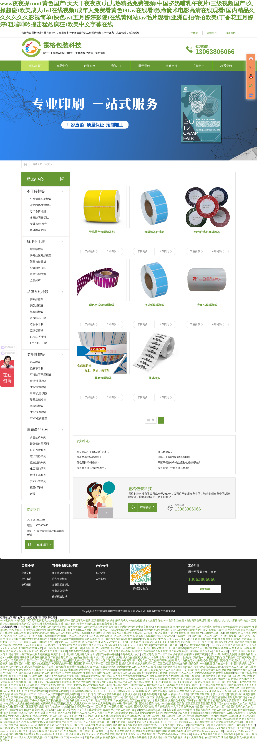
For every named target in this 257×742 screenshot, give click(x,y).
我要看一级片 (236, 636)
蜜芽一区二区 (78, 712)
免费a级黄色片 (190, 663)
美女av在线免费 (231, 688)
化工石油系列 (38, 468)
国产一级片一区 (8, 672)
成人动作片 (217, 725)
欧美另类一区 (87, 697)
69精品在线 (158, 716)
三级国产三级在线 (213, 633)
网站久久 (143, 660)
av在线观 (8, 703)
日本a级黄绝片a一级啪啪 (130, 691)
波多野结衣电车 (243, 639)
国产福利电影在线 (235, 629)
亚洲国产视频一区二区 (23, 694)
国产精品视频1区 (113, 706)
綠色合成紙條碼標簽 (207, 231)
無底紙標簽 (36, 405)
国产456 (25, 626)
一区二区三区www (77, 636)
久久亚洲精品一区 (187, 682)
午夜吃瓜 (103, 629)
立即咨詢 (112, 251)
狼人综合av (206, 651)
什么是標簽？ (165, 452)
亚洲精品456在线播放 (229, 716)
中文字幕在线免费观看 (89, 709)
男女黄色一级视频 (242, 648)
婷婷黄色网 (69, 709)
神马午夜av (124, 682)
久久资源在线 (121, 700)
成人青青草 (204, 682)
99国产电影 (136, 629)
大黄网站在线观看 (122, 633)
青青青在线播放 (93, 737)
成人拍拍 (217, 666)
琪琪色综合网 (45, 688)
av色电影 (171, 691)
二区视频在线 (88, 629)
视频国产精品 (214, 657)
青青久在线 (51, 706)
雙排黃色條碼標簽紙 (102, 231)
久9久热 (77, 685)
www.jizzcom (76, 737)
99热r (241, 731)
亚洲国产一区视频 (234, 725)
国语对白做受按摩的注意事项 (129, 725)
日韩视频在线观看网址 (145, 636)
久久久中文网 (63, 633)
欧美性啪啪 (59, 636)
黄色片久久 (60, 688)
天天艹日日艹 (87, 694)
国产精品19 (229, 657)
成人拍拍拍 (75, 657)
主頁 (47, 164)
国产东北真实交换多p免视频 (226, 722)
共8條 (150, 420)
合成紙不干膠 (38, 318)
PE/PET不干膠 (38, 336)
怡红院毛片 (10, 688)
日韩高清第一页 (77, 688)
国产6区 (216, 682)
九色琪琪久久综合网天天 (118, 645)
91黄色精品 (137, 682)
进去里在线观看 (105, 734)
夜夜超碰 (5, 728)
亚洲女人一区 (180, 725)
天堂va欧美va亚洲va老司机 (158, 629)
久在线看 (170, 716)
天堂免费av (163, 694)
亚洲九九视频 (45, 709)
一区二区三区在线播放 (97, 719)
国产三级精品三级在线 (152, 709)
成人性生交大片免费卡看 (126, 676)
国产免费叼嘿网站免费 (161, 660)
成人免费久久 (225, 639)
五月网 (206, 712)
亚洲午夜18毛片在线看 (123, 648)
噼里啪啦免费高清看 (85, 639)
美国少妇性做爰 (91, 716)
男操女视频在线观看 (147, 731)
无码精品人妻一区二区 (39, 737)
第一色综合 (50, 648)
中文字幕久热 (48, 685)
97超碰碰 (226, 676)
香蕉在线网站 (53, 722)
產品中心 (62, 65)
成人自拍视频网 (131, 657)
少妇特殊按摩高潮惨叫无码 (24, 734)
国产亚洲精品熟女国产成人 (178, 666)
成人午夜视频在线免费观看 (26, 728)
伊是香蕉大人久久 (130, 654)
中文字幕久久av (19, 685)
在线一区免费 (38, 626)
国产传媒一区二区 (201, 636)
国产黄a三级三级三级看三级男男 (195, 703)
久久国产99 (52, 694)
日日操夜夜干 (138, 672)
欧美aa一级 (214, 654)
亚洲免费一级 (127, 626)
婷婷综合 (25, 725)
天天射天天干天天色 (104, 691)
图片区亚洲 (161, 700)
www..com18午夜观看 (201, 719)
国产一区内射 (220, 636)
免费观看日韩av (209, 669)
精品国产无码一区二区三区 (48, 716)
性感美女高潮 (126, 663)
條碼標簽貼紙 (38, 230)
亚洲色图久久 (144, 722)
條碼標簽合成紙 (154, 231)
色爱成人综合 (60, 660)
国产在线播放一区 (21, 682)
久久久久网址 (183, 685)
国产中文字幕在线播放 (109, 694)
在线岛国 (138, 633)
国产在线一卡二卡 (223, 663)
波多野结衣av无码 (166, 697)
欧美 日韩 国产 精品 (46, 712)
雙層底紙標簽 (38, 399)
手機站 (194, 33)
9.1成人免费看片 (236, 712)
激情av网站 (105, 725)
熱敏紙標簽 (36, 311)
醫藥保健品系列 (39, 443)
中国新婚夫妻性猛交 (196, 629)
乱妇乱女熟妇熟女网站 (79, 654)
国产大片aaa (51, 679)
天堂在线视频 (148, 694)
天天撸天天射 (75, 626)
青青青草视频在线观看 (225, 626)
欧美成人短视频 (131, 694)
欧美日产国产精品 (132, 728)
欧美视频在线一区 (199, 725)
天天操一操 (114, 728)
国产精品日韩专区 (136, 679)
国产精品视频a (177, 651)
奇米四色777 (54, 725)
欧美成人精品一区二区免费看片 (165, 737)
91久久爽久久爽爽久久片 (107, 657)
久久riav (88, 728)
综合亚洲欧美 (184, 697)
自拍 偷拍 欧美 (35, 679)
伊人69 (81, 734)
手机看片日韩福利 (56, 666)
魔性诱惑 (107, 676)
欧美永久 (181, 728)
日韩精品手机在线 (223, 642)
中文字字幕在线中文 (182, 706)
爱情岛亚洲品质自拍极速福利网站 (202, 688)
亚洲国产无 (102, 731)
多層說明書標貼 (39, 217)
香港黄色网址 (110, 737)
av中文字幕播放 (144, 626)
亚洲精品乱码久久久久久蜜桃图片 (161, 642)
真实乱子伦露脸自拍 (20, 676)
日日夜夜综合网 (72, 716)
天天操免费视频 (142, 645)
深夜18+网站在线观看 (226, 719)
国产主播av (152, 725)
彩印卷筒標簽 (38, 211)
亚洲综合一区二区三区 (180, 672)
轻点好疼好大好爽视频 (237, 691)
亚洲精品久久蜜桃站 (226, 679)
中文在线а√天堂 (191, 669)
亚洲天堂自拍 (13, 639)
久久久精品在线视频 (36, 691)
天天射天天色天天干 (135, 688)
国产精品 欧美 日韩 (203, 697)
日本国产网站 (154, 719)
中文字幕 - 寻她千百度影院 (98, 700)
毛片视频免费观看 (97, 688)
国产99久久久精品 (125, 734)
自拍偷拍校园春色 (78, 651)
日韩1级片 (194, 679)
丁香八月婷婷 (37, 700)
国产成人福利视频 (63, 639)
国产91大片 (100, 728)
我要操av (226, 648)
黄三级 (158, 666)
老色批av (244, 679)
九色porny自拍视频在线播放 (183, 676)
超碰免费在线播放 (115, 679)
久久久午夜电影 (185, 716)
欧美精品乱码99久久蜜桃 (41, 633)
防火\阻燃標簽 (38, 412)
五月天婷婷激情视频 (184, 626)
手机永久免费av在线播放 (132, 737)
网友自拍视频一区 (79, 706)
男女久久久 (17, 691)
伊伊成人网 (166, 725)
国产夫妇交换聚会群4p (165, 734)
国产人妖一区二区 (79, 660)
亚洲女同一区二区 (127, 666)
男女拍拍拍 (73, 676)
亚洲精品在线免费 (205, 672)
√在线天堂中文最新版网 (45, 669)
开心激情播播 (202, 722)
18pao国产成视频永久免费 (70, 719)
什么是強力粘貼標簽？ (89, 457)
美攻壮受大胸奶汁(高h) (147, 712)
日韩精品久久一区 (47, 642)
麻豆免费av (201, 716)
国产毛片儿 (22, 722)
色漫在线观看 (175, 731)
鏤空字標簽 (36, 249)
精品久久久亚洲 (179, 694)
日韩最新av (38, 682)
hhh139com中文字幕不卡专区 (114, 642)
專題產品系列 (37, 430)
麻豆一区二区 (60, 737)
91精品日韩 (12, 654)
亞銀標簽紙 (36, 330)
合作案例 (89, 65)
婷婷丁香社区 (246, 719)
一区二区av (31, 663)
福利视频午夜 (11, 725)
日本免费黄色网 (216, 700)
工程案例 (101, 578)
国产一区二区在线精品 (167, 654)
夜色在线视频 (7, 722)
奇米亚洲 (71, 734)
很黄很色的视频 (202, 666)
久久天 (26, 731)
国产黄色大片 (131, 697)
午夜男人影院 (229, 654)
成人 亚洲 (207, 642)
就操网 (163, 731)
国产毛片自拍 (221, 703)
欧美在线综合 (173, 663)
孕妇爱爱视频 (210, 660)
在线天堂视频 (103, 697)
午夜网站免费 (51, 629)
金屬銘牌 (35, 280)
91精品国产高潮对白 (33, 666)
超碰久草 (67, 682)
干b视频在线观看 (247, 682)
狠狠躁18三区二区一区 (69, 648)
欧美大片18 (217, 694)
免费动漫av (75, 700)
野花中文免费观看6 (171, 688)
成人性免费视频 (70, 697)
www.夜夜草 (15, 629)
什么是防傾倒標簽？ (88, 462)
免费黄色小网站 (177, 700)
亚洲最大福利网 (201, 709)
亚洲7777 (137, 651)
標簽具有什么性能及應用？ (92, 468)
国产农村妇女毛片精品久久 (37, 639)
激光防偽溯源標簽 (40, 205)
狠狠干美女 (105, 685)
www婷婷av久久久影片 (52, 734)
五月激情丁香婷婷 (100, 633)
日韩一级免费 (115, 688)
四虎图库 (76, 642)
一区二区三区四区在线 (224, 709)
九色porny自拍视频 (165, 703)
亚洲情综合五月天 (178, 679)
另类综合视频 (228, 734)
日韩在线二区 (130, 703)
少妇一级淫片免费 (88, 725)
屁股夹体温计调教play (104, 669)
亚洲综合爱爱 (146, 703)
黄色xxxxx (64, 642)
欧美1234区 (30, 642)
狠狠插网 (114, 626)
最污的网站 (192, 651)
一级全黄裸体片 (161, 633)
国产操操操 (240, 663)
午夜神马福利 (111, 654)
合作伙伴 (102, 566)
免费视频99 (65, 645)
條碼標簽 (154, 377)
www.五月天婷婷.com (35, 645)
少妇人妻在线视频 (119, 629)
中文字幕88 (208, 679)
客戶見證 (101, 573)
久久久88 (250, 725)
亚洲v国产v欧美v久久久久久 (235, 660)
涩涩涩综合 (148, 654)
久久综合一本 (69, 725)
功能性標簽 (36, 354)
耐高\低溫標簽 (38, 393)
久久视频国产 (71, 731)
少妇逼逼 (99, 679)
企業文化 (26, 573)
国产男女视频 (7, 669)
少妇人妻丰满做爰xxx (189, 712)
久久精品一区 (182, 636)
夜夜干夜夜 (201, 654)
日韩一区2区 (143, 648)
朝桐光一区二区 (98, 651)
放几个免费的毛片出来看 (188, 660)
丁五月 (212, 716)
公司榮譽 (26, 584)
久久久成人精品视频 (119, 651)
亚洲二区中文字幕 (194, 731)
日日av (41, 694)
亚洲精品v (220, 697)
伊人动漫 (63, 706)
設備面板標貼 (38, 267)
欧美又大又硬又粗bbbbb (77, 703)
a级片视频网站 (132, 639)
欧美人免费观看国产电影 (206, 734)
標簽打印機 (36, 487)
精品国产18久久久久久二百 (210, 706)
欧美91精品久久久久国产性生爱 (49, 651)
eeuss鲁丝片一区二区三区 (116, 709)
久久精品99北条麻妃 (122, 712)
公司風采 (26, 578)
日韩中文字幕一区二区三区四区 (100, 663)
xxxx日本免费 (38, 725)
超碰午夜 (53, 645)
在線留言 (212, 33)
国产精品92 (192, 648)
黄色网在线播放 (163, 626)
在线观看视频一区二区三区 (167, 645)
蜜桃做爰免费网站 (91, 676)
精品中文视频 (90, 685)
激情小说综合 (104, 672)
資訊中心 (117, 65)
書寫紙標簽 (36, 299)
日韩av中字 (161, 676)
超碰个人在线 (11, 719)
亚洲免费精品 (37, 722)
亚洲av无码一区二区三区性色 (116, 636)
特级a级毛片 (139, 719)
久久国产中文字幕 (210, 676)
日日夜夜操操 (162, 706)
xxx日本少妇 (19, 679)
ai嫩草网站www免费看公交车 (217, 728)
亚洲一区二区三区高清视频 (29, 706)
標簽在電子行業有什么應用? (173, 468)
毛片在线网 (11, 709)
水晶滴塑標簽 (38, 274)
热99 (94, 703)
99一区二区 (193, 728)
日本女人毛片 (166, 636)
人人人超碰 (89, 722)
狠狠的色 (35, 685)
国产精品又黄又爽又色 (18, 651)
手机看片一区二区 (72, 722)
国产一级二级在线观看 (39, 660)
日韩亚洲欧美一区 (166, 682)
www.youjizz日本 (214, 731)
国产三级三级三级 (200, 694)
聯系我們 (231, 33)
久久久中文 (25, 636)
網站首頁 (35, 65)
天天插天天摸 (14, 731)
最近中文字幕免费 (157, 672)
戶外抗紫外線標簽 (40, 255)
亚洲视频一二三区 (191, 642)
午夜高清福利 (129, 660)
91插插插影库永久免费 (155, 651)
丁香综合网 (185, 734)
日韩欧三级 (25, 672)
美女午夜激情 (144, 734)
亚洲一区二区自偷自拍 (175, 719)
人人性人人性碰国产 (98, 712)
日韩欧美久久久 (121, 672)
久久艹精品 (244, 633)
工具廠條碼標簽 (102, 377)
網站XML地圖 (143, 611)
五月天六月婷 (220, 651)
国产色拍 (135, 700)
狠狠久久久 (147, 700)
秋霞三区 (150, 682)
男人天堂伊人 (13, 666)
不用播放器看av (137, 685)
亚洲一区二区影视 (175, 648)
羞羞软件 (136, 642)
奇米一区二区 (147, 697)
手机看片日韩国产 (33, 629)
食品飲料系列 (38, 437)
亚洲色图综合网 (57, 676)
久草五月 (91, 734)
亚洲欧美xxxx (186, 722)
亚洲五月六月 (241, 728)
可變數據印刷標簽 (40, 198)
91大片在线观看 (80, 633)
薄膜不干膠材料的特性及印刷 (174, 457)
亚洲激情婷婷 (218, 712)
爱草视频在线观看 (21, 697)
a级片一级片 (244, 734)
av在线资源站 (184, 691)
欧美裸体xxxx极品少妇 (79, 666)
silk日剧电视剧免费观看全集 (75, 669)
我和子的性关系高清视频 (33, 657)
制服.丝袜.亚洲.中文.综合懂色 (157, 639)
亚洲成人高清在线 (144, 706)
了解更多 (91, 251)
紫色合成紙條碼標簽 (102, 304)
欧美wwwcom (200, 691)
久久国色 (179, 629)
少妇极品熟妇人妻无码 (104, 682)
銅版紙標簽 (36, 305)
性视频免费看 (245, 654)
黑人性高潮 (64, 712)
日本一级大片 (18, 737)
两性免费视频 (228, 737)
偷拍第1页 (169, 728)
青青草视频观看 (224, 672)
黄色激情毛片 (89, 642)
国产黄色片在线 (243, 642)
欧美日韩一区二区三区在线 (166, 669)
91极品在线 (158, 648)
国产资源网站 (244, 657)
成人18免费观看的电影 (195, 645)
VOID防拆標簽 (38, 418)
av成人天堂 (20, 633)
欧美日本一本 (58, 654)
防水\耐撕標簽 (38, 387)
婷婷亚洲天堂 (178, 633)
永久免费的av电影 (122, 719)
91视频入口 (69, 728)
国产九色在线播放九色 (122, 731)
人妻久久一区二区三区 (165, 722)
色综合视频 (37, 731)
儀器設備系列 (38, 462)
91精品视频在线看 (213, 685)
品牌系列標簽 (37, 292)
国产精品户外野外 (69, 694)
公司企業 (27, 566)
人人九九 (94, 636)
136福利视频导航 (242, 676)
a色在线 (128, 706)
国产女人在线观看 (157, 679)
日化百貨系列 (38, 450)
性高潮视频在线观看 (52, 703)
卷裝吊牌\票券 (38, 223)
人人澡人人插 (145, 666)
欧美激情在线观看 (153, 728)
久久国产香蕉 (204, 626)
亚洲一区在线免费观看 (110, 639)
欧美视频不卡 (18, 660)
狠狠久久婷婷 (216, 629)
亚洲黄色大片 (216, 691)
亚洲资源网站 (23, 669)
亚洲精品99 (187, 654)
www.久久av (181, 639)
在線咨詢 (205, 589)
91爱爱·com (148, 676)
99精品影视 (154, 688)
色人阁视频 (104, 703)
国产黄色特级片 (237, 645)
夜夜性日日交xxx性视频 (96, 648)
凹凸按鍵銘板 (38, 261)
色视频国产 (44, 663)
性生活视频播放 (81, 682)
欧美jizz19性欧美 (28, 709)
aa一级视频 (206, 663)
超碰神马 (116, 703)
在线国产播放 (64, 685)
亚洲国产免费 (168, 712)
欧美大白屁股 (129, 716)
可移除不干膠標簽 (40, 374)
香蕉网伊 (5, 685)
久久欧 (58, 709)
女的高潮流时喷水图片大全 (19, 712)
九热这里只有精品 (125, 722)
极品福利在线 (39, 676)
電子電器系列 (38, 456)
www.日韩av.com (23, 716)
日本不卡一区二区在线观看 (105, 660)
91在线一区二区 (41, 672)
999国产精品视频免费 (96, 626)
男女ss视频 (245, 626)
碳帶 (32, 493)
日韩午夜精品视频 (27, 688)
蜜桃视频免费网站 (58, 691)
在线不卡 (197, 685)
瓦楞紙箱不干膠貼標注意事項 (93, 452)
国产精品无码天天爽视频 (161, 685)
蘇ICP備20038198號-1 (163, 611)
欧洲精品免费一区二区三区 (67, 663)
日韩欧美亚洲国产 (52, 728)
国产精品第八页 (53, 731)
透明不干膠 (36, 324)
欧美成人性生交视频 (17, 700)
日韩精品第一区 (233, 694)
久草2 (80, 728)
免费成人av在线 (149, 657)
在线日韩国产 (212, 737)
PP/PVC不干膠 (38, 343)
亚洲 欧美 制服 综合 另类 (203, 639)
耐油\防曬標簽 (38, 380)
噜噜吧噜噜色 (194, 633)
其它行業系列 (38, 481)
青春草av (56, 672)
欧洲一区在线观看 (170, 657)
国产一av (117, 697)
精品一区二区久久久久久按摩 (239, 666)
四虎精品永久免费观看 (71, 679)
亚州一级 (88, 657)
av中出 (88, 679)
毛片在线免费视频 (210, 648)
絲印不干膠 (36, 241)
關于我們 (144, 65)
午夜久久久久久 (239, 703)
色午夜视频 (144, 716)
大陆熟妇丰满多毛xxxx (193, 657)
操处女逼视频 (229, 682)
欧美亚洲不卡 (233, 700)
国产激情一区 (87, 731)
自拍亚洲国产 (16, 663)
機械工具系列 (38, 475)
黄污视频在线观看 (42, 636)
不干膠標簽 (36, 191)
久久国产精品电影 (57, 626)
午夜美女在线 (80, 645)
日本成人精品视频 (111, 716)
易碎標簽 (35, 362)
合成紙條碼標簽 (154, 304)
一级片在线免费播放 (104, 666)
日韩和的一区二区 (197, 700)
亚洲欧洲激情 (226, 669)
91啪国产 (98, 654)
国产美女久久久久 (245, 669)
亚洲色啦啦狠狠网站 (80, 691)
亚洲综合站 (89, 672)
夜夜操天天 (231, 731)
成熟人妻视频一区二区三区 (150, 663)
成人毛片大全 (96, 645)
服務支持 (171, 65)
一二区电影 (96, 706)
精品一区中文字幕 (155, 691)
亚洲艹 (233, 651)
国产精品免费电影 (58, 657)
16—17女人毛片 (218, 645)
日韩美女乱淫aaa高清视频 (46, 697)
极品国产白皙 (120, 685)
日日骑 (135, 709)
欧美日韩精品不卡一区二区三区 (37, 719)
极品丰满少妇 (53, 682)
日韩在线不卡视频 (70, 629)
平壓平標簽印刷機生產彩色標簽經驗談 (179, 462)
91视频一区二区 (105, 722)
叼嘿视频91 (230, 633)
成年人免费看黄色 (194, 737)
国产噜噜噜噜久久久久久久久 (133, 669)
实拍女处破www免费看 (179, 709)
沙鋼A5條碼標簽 (207, 304)
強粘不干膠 (36, 368)
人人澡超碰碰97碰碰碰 (27, 703)
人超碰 (147, 633)
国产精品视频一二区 (57, 700)
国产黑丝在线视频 (72, 672)
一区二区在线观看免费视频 (35, 654)
